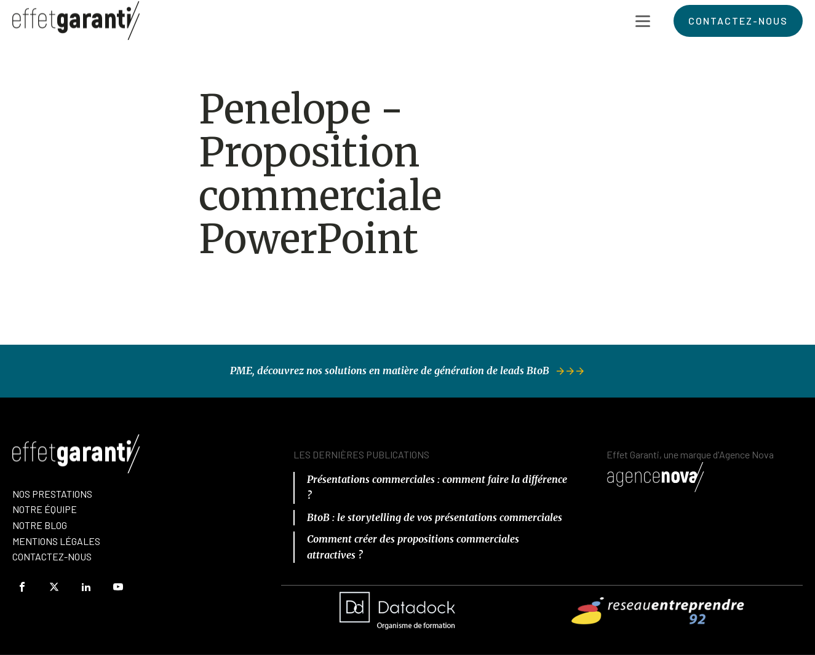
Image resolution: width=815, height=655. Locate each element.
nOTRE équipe (44, 509)
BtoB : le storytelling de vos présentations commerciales (434, 517)
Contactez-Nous (52, 556)
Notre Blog (39, 525)
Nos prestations (52, 494)
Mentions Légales (56, 541)
